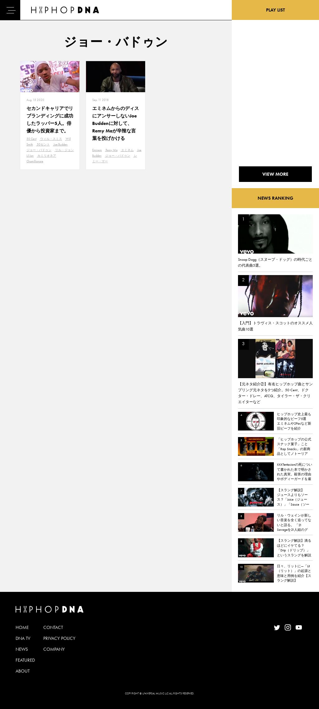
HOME (22, 627)
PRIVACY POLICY (59, 638)
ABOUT (23, 671)
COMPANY (54, 649)
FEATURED (25, 660)
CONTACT (53, 627)
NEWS (22, 649)
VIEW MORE (275, 174)
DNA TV (23, 638)
